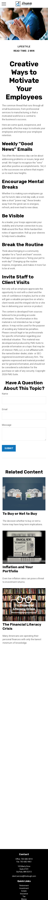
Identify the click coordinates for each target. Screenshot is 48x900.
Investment (24, 888)
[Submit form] (9, 448)
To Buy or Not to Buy (20, 514)
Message (6, 425)
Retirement (24, 886)
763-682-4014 (27, 859)
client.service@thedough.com (24, 876)
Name (5, 393)
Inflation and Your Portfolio (18, 569)
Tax (24, 896)
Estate (24, 891)
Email (4, 409)
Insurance (24, 894)
